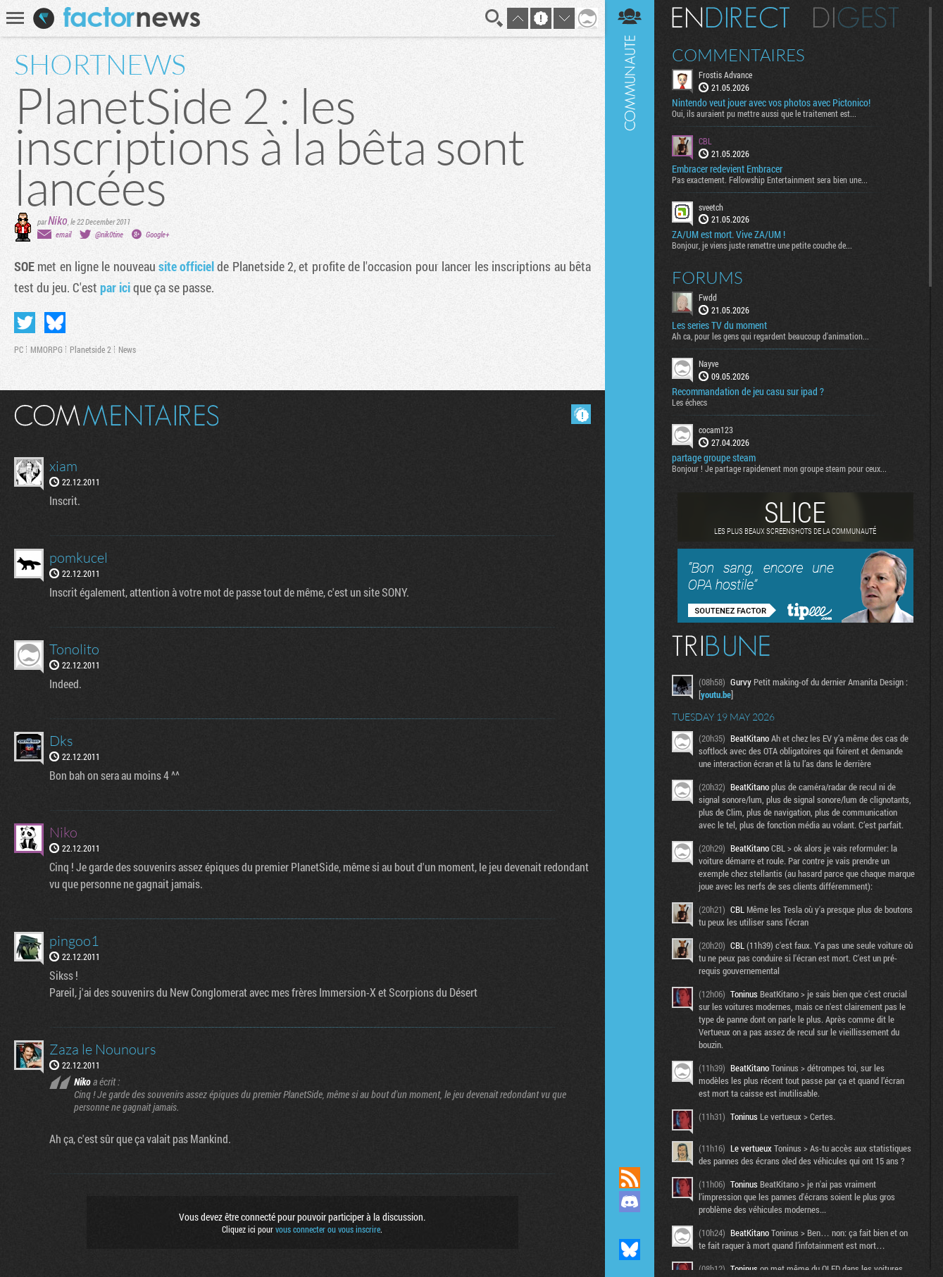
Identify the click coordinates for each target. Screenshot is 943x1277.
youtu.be (716, 694)
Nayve (708, 363)
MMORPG (46, 349)
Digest (856, 17)
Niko (58, 220)
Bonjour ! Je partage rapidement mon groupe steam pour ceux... (779, 468)
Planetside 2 (90, 349)
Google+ (157, 234)
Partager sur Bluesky (54, 322)
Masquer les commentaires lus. (581, 414)
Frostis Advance (725, 74)
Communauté (629, 570)
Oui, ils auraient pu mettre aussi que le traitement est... (764, 113)
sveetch (711, 207)
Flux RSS (629, 1177)
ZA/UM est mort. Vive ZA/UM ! (728, 234)
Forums (707, 277)
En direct (730, 17)
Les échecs (689, 402)
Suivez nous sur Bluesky (629, 1249)
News (127, 349)
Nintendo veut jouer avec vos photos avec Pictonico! (771, 102)
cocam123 (716, 429)
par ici (115, 287)
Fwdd (708, 297)
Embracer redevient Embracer (727, 169)
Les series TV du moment (719, 325)
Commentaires (738, 55)
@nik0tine (109, 234)
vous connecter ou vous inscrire (327, 1229)
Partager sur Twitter (24, 322)
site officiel (186, 266)
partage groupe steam (714, 457)
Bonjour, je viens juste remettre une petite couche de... (762, 245)
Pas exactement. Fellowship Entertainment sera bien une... (770, 179)
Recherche (494, 18)
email (63, 234)
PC (18, 349)
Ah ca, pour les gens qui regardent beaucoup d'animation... (770, 336)
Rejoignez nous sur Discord (629, 1201)
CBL (705, 141)
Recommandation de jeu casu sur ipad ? (748, 391)
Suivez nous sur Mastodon (629, 1225)
